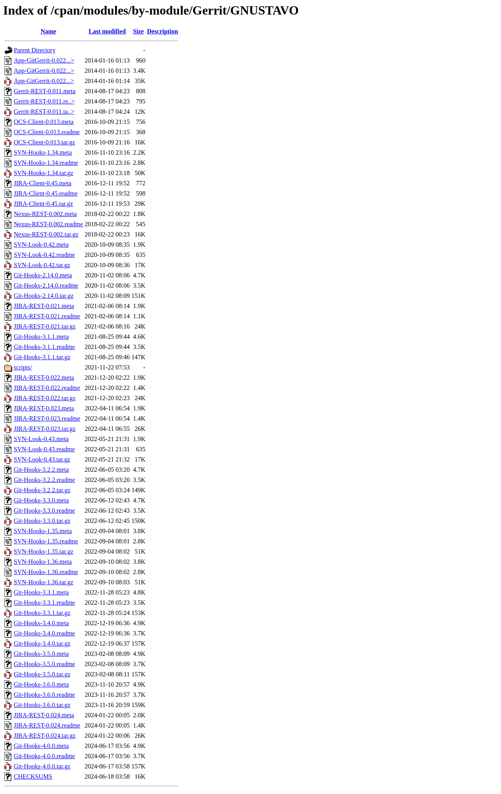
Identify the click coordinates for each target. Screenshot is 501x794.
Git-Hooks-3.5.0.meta (41, 653)
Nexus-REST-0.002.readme (48, 224)
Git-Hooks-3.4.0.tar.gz (42, 643)
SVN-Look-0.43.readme (44, 449)
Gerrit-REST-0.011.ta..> (44, 111)
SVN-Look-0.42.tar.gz (42, 265)
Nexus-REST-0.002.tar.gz (46, 234)
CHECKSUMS (33, 776)
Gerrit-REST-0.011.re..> (44, 101)
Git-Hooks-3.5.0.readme (44, 664)
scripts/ (23, 367)
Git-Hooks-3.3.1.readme (44, 602)
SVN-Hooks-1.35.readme (46, 541)
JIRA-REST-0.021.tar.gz (44, 326)
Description (162, 31)
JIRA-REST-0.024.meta (44, 715)
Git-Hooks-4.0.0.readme (44, 756)
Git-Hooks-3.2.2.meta (41, 469)
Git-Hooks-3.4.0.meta (41, 623)
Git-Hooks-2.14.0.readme (46, 285)
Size (138, 31)
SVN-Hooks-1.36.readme (46, 572)
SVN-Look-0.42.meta (41, 244)
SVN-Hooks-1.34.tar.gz (43, 173)
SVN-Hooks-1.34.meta (43, 152)
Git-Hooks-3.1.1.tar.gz (42, 357)
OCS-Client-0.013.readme (47, 132)
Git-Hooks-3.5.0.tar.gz (42, 674)
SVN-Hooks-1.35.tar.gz (43, 551)
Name (48, 31)
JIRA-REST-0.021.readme (47, 316)
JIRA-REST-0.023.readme (47, 418)
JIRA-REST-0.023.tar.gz (44, 428)
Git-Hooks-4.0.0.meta (41, 745)
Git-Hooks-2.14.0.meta (43, 275)
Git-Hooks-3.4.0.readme (44, 633)
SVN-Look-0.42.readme (44, 254)
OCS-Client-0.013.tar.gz (44, 142)
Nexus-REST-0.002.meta (45, 214)
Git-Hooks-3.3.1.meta (41, 592)
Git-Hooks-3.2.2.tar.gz (42, 490)
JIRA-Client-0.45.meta (43, 183)
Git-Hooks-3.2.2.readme (44, 479)
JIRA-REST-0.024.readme (47, 725)
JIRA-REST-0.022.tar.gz (44, 398)
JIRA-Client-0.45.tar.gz (43, 203)
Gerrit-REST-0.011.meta (44, 91)
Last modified (107, 31)
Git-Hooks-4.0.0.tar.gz (42, 766)
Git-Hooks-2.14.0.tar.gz (43, 295)
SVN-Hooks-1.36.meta (43, 561)
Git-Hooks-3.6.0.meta (41, 684)
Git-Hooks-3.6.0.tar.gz (42, 705)
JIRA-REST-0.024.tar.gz (44, 735)
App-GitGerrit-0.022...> (44, 60)
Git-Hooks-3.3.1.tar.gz (42, 612)
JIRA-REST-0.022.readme (47, 387)
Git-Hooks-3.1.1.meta (41, 336)
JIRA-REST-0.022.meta (44, 377)
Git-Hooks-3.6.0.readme (44, 694)
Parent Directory (34, 50)
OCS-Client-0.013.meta (43, 121)
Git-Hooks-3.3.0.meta (41, 500)
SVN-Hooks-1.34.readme (46, 162)
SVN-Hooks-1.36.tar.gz (43, 582)
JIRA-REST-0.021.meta (44, 306)
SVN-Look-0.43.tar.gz (42, 459)
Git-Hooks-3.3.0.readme (44, 510)
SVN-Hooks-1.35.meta (43, 531)
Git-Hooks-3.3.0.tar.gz (42, 520)
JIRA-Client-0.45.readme (46, 193)
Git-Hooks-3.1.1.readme (44, 346)
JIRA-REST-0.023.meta (44, 408)
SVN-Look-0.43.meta (41, 439)
